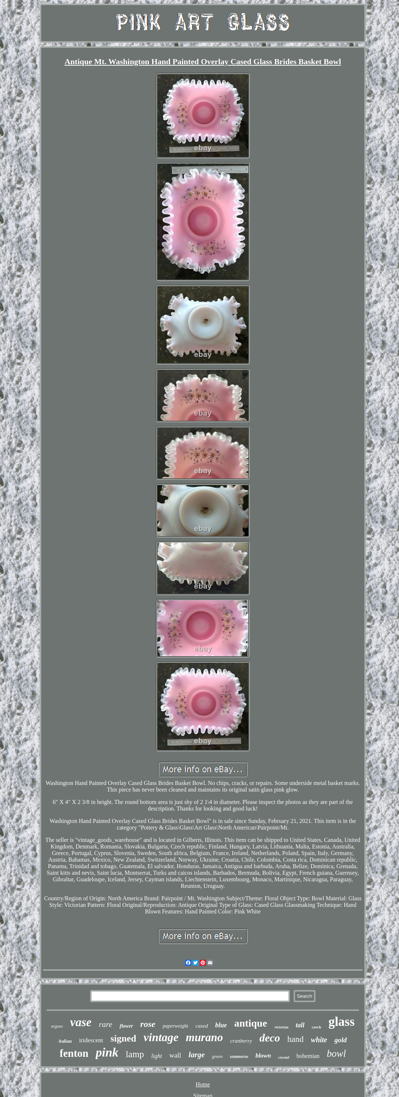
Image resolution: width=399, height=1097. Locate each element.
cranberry (241, 1041)
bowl (336, 1053)
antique (250, 1023)
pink (107, 1052)
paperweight (175, 1026)
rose (147, 1024)
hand (295, 1039)
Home (202, 1084)
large (197, 1054)
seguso (57, 1026)
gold (340, 1040)
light (156, 1056)
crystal (283, 1057)
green (217, 1056)
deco (269, 1038)
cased (201, 1026)
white (319, 1040)
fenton (74, 1053)
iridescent (91, 1040)
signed (123, 1038)
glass (341, 1022)
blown (263, 1055)
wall (175, 1055)
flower (126, 1026)
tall (300, 1025)
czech (316, 1027)
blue (221, 1025)
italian (65, 1041)
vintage (161, 1037)
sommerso (239, 1056)
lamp (135, 1054)
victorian (281, 1027)
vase (81, 1022)
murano (204, 1037)
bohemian (308, 1056)
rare (105, 1024)
